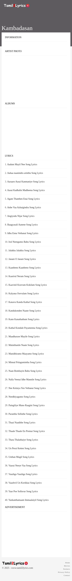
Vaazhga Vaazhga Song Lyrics (23, 474)
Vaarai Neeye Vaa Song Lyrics (23, 465)
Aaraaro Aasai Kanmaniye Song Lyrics (26, 181)
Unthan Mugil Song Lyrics (21, 457)
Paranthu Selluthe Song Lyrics (23, 414)
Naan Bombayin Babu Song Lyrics (25, 371)
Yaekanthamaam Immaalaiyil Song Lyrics (28, 500)
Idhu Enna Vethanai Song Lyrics (22, 233)
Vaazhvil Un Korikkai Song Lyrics (25, 482)
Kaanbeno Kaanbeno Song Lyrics (25, 267)
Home (67, 563)
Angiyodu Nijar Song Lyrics (20, 216)
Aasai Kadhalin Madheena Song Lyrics (26, 190)
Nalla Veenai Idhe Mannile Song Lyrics (27, 379)
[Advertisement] (36, 79)
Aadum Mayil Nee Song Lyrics (22, 164)
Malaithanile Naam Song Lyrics (24, 345)
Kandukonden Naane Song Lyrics (25, 310)
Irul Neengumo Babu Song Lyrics (25, 242)
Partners (66, 569)
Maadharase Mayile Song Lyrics (24, 336)
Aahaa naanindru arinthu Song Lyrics (25, 173)
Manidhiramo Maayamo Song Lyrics (26, 353)
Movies (67, 566)
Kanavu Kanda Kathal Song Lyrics (25, 302)
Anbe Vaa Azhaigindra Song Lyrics (24, 207)
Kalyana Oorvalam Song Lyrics (24, 293)
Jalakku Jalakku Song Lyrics (22, 250)
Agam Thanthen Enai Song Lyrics (23, 199)
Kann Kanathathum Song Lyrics (24, 319)
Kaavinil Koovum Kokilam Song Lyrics (28, 285)
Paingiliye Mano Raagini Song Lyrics (27, 405)
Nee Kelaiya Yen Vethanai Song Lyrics (27, 388)
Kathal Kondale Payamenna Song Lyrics (28, 328)
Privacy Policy (64, 572)
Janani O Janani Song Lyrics (22, 259)
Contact (67, 575)
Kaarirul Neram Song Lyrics (22, 276)
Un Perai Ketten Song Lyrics (22, 448)
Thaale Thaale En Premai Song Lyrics (27, 431)
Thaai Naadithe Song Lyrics (22, 422)
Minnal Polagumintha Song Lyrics (25, 362)
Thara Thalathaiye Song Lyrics (23, 439)
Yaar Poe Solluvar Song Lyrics (23, 491)
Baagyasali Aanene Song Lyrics (22, 224)
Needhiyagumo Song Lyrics (22, 396)
